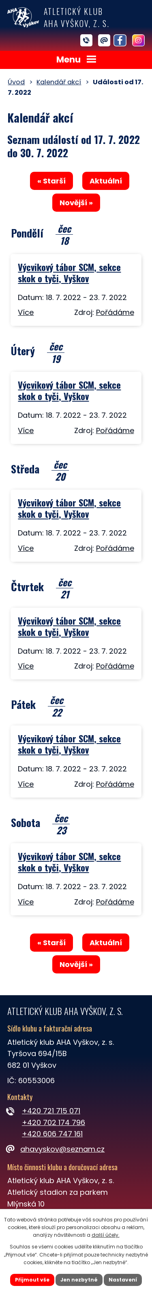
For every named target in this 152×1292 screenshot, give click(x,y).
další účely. (106, 1235)
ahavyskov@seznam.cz (56, 1149)
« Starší (51, 181)
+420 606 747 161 (52, 1134)
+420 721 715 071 (51, 1111)
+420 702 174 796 (53, 1122)
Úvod (16, 82)
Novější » (76, 203)
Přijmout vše (32, 1279)
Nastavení (123, 1279)
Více (26, 312)
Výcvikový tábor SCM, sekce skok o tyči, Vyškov (69, 272)
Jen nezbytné (79, 1279)
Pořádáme (115, 312)
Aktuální (106, 181)
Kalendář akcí (58, 82)
